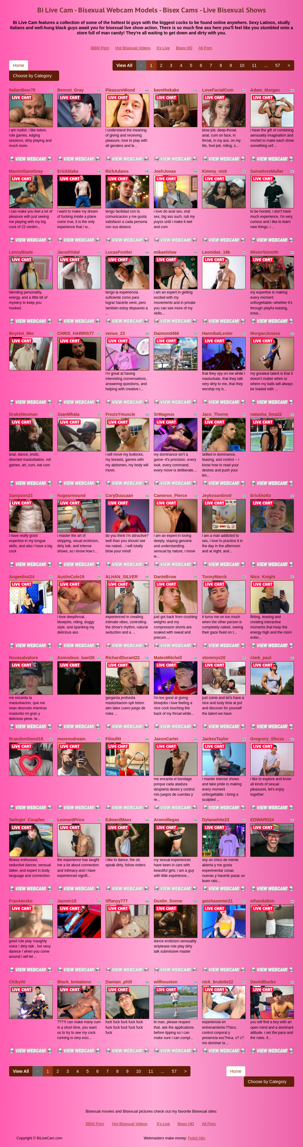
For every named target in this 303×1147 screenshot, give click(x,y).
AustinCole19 (70, 576)
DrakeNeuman (23, 414)
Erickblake (68, 171)
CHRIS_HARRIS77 (75, 333)
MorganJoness (265, 333)
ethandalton (262, 900)
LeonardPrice (70, 819)
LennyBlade (21, 252)
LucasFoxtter (119, 252)
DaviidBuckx (263, 981)
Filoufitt (113, 738)
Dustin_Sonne (168, 900)
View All (124, 65)
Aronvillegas (166, 819)
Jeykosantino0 (216, 495)
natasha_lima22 (266, 414)
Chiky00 (17, 981)
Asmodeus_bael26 (76, 657)
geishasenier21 (217, 900)
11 (254, 65)
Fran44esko (21, 900)
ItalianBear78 (22, 90)
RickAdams (117, 171)
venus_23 (115, 333)
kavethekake (166, 90)
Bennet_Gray (70, 90)
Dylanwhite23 (215, 819)
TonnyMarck (214, 576)
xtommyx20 (213, 657)
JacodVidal (68, 252)
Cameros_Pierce (170, 495)
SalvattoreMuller (266, 171)
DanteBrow (165, 576)
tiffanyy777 (117, 900)
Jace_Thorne (215, 414)
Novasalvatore (23, 657)
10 (242, 65)
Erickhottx (260, 495)
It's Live (163, 48)
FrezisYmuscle (120, 414)
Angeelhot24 (22, 576)
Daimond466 (166, 333)
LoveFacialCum (217, 90)
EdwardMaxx (119, 819)
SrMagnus (164, 414)
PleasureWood (120, 90)
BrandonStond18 (26, 738)
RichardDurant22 (123, 657)
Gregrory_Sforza (267, 738)
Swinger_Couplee (27, 819)
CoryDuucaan (119, 495)
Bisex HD (184, 48)
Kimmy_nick (214, 171)
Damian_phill (119, 981)
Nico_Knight (262, 576)
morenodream (71, 738)
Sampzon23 (21, 495)
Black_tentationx (74, 981)
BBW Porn (100, 48)
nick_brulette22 (217, 981)
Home (18, 65)
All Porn (205, 48)
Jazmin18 (66, 900)
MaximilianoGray (26, 171)
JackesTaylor (215, 738)
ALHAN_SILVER (122, 576)
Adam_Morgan (265, 90)
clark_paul (260, 657)
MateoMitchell (168, 657)
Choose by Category (34, 75)
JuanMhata (68, 414)
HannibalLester (217, 333)
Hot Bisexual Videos (132, 48)
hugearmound (71, 495)
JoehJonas (165, 171)
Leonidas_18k (216, 252)
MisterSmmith (264, 252)
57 (277, 65)
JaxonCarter (166, 738)
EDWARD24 (262, 819)
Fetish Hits (196, 1138)
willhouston (165, 981)
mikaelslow (165, 252)
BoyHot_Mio (21, 333)
